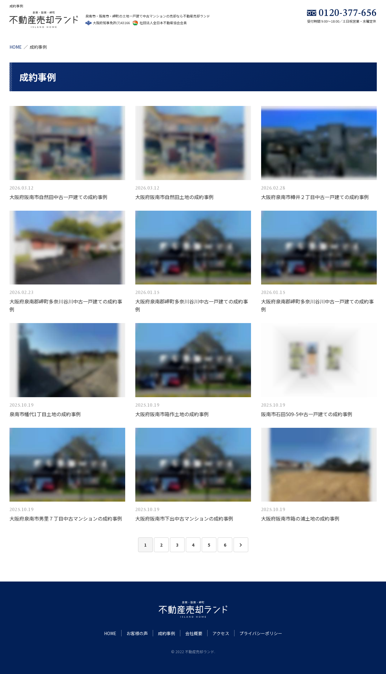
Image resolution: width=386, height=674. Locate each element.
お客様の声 (137, 633)
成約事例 (166, 633)
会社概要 (193, 633)
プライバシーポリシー (260, 633)
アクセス (220, 633)
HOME (15, 47)
